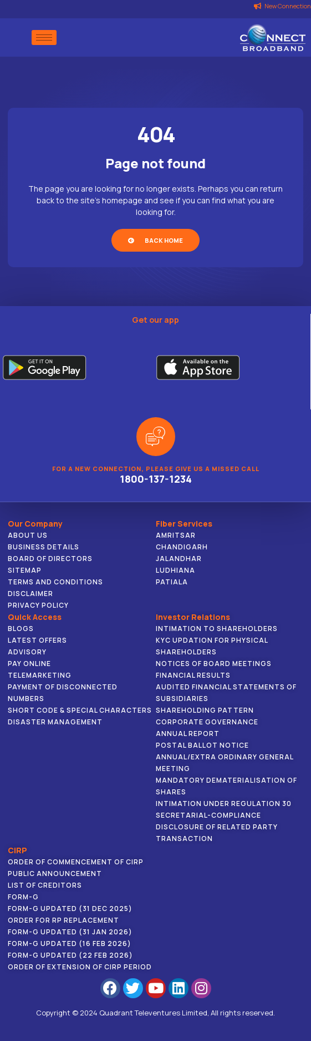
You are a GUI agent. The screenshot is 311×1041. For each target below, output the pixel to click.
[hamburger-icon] (44, 37)
